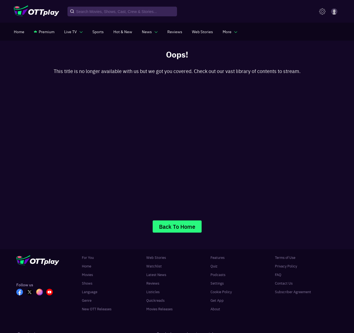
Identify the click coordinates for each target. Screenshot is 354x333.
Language (89, 291)
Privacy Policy (286, 266)
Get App (217, 300)
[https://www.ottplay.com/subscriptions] (44, 31)
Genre (87, 300)
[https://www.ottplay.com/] (19, 31)
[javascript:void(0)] (73, 31)
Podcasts (217, 274)
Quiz (213, 266)
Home (86, 266)
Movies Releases (159, 308)
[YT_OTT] (51, 292)
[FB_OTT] (21, 292)
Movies (87, 274)
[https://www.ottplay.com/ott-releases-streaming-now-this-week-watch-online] (122, 31)
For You (88, 257)
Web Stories (156, 257)
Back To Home (177, 226)
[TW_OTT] (31, 292)
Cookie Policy (221, 291)
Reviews (152, 283)
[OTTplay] (36, 11)
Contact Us (284, 283)
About (215, 308)
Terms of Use (285, 257)
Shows (87, 283)
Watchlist (154, 266)
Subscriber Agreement (293, 291)
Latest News (156, 274)
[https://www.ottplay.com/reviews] (174, 31)
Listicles (153, 291)
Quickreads (155, 300)
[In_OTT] (41, 292)
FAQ (278, 274)
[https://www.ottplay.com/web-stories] (202, 31)
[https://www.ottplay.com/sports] (98, 31)
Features (217, 257)
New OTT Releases (96, 308)
